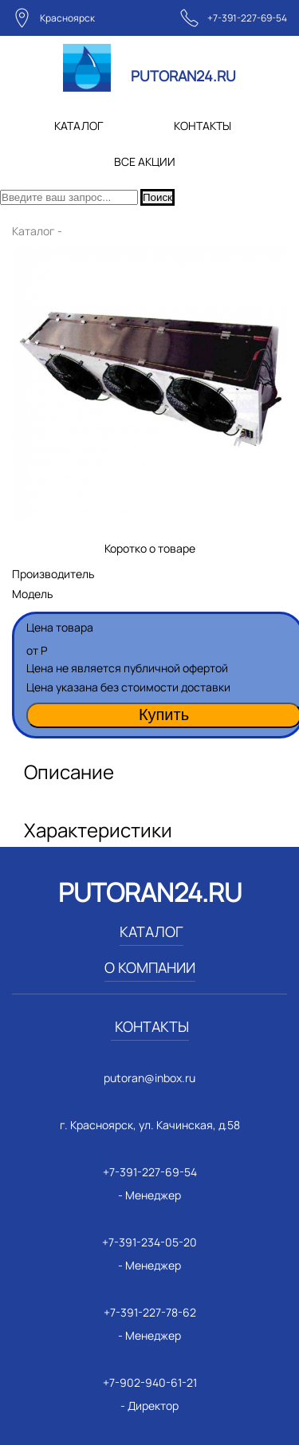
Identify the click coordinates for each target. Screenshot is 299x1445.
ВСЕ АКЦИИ (144, 161)
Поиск (157, 197)
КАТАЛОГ (78, 125)
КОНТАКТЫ (202, 125)
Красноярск (67, 18)
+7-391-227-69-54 (247, 18)
